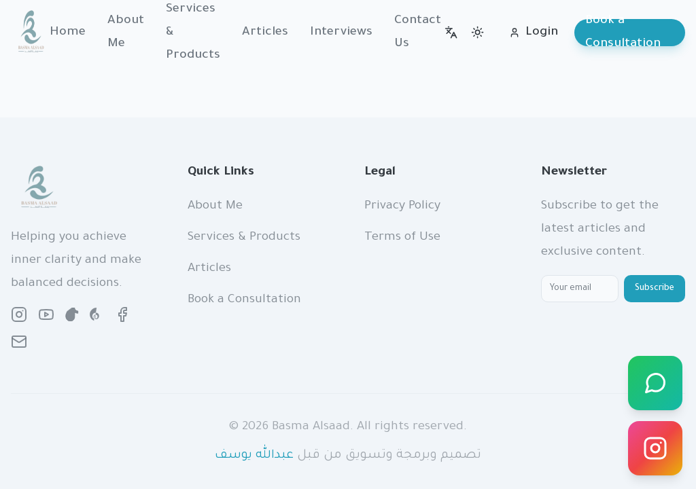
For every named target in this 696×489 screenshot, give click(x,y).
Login (533, 32)
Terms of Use (402, 237)
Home (68, 32)
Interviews (341, 32)
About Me (125, 32)
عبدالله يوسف (254, 456)
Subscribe (654, 288)
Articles (265, 32)
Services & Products (244, 237)
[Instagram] (655, 448)
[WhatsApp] (655, 383)
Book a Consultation (623, 32)
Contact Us (417, 32)
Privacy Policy (402, 206)
